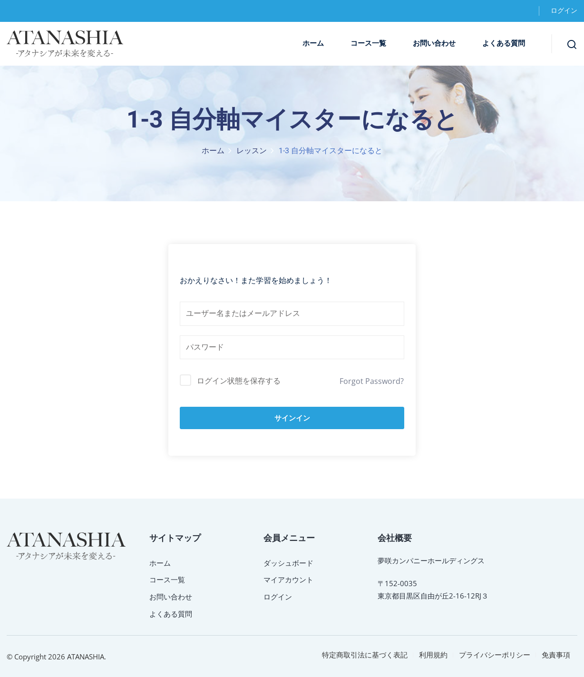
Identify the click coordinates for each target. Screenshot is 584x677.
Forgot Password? (372, 381)
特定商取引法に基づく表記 (365, 654)
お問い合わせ (434, 43)
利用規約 (433, 654)
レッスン (251, 151)
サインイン (292, 418)
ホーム (313, 43)
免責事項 (556, 654)
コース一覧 (368, 43)
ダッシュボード (288, 563)
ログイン (564, 11)
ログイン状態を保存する (239, 380)
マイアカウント (288, 579)
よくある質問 (503, 43)
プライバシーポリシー (494, 654)
